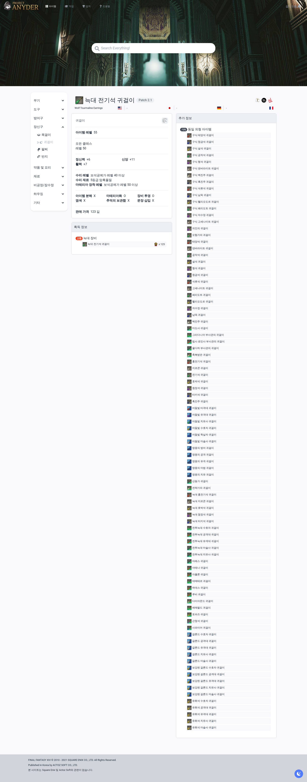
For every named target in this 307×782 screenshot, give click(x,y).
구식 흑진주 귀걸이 (200, 182)
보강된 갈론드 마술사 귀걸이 (206, 694)
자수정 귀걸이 (197, 308)
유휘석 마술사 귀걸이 (201, 728)
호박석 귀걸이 (197, 382)
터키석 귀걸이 (197, 395)
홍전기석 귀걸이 (199, 362)
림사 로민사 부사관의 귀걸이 (206, 342)
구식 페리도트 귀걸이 (201, 209)
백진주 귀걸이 (197, 322)
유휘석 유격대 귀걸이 (201, 714)
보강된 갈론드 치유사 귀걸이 (206, 688)
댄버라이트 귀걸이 (200, 248)
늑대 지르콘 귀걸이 (200, 501)
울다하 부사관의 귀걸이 (203, 348)
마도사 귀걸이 (197, 328)
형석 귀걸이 (196, 268)
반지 (42, 157)
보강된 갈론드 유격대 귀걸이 (206, 681)
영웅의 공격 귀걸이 (200, 455)
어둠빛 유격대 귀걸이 (201, 415)
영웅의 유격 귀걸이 (200, 461)
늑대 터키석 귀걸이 (200, 521)
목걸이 (44, 135)
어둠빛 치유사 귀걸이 (201, 421)
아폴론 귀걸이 (197, 575)
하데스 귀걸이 (197, 588)
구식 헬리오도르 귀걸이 (203, 202)
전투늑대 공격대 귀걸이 (203, 535)
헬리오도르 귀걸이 (200, 302)
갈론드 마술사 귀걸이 (201, 661)
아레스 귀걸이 (197, 561)
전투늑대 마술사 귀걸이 (203, 548)
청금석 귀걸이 (197, 275)
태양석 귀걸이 (197, 242)
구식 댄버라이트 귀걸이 (203, 169)
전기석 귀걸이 (197, 375)
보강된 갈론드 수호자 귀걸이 (206, 668)
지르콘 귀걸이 (197, 368)
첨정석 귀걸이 (197, 388)
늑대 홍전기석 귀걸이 (201, 495)
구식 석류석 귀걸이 (200, 189)
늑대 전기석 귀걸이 (96, 244)
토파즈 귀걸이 (197, 614)
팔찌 (42, 149)
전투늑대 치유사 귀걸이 (203, 555)
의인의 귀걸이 (197, 228)
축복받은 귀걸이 (199, 355)
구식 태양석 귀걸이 (200, 135)
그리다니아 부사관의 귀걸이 (205, 335)
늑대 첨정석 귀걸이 (200, 515)
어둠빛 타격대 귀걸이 (201, 408)
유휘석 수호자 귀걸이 (201, 701)
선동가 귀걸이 (197, 481)
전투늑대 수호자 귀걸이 (203, 528)
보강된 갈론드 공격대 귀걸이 (206, 674)
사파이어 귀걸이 (199, 628)
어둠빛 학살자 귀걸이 (201, 435)
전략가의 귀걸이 (199, 488)
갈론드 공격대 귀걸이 (201, 641)
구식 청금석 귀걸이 (200, 142)
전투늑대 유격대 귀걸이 (203, 541)
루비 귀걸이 (196, 595)
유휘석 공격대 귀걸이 (201, 708)
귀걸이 (46, 142)
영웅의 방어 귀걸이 (200, 448)
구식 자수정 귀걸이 (200, 215)
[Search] (153, 48)
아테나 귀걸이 (197, 568)
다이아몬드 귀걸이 (200, 601)
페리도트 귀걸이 (199, 295)
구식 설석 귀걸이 (199, 149)
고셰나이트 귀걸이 (200, 288)
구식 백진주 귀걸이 (200, 175)
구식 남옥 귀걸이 (199, 195)
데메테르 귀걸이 (199, 581)
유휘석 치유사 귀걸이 (201, 721)
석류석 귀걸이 (197, 282)
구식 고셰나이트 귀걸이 (203, 222)
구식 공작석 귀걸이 (200, 155)
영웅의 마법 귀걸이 (200, 468)
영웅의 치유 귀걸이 (200, 475)
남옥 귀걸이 (196, 315)
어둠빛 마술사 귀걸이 (201, 441)
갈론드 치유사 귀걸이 (201, 654)
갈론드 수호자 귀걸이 (201, 634)
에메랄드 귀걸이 (199, 608)
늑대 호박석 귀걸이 (200, 508)
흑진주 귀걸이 (197, 402)
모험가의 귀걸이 (199, 235)
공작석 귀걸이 (197, 255)
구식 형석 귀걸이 (199, 162)
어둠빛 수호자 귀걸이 (201, 428)
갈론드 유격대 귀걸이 (201, 648)
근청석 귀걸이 (197, 621)
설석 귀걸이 (196, 262)
